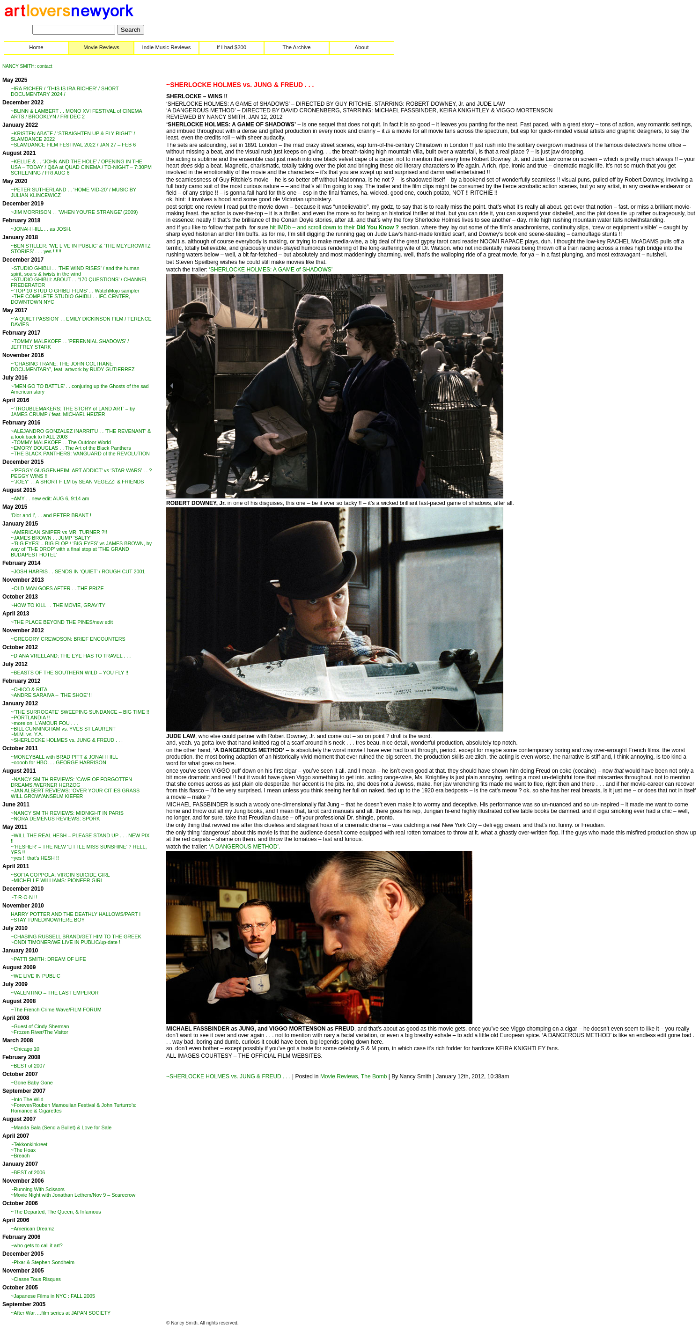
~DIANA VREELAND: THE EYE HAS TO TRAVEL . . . (71, 656)
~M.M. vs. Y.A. (27, 734)
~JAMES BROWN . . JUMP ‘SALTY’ (51, 538)
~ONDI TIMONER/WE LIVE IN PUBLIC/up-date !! (66, 942)
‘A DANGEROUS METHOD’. (244, 846)
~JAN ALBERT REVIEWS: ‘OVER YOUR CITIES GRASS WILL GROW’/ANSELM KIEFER (75, 793)
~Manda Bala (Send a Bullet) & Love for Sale (61, 1127)
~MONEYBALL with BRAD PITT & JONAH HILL (64, 757)
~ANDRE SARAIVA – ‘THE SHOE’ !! (51, 695)
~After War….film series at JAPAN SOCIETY (60, 1313)
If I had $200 (231, 47)
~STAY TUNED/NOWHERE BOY (48, 919)
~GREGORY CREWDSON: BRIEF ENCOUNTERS (68, 639)
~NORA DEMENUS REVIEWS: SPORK (55, 818)
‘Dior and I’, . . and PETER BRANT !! (52, 515)
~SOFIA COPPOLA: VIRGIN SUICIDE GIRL (60, 875)
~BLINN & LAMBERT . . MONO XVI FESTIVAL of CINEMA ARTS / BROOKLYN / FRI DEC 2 (76, 113)
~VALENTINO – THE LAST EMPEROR (55, 992)
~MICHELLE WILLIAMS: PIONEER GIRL (57, 880)
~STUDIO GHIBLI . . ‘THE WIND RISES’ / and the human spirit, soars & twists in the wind (75, 271)
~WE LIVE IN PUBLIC (35, 976)
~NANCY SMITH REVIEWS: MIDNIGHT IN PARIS (67, 813)
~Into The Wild (27, 1099)
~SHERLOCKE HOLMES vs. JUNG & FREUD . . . (67, 740)
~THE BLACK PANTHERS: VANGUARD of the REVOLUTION (80, 453)
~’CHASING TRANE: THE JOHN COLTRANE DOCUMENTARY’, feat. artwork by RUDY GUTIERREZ (73, 366)
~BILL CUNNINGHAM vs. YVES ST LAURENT (63, 729)
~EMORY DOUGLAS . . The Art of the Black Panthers (71, 448)
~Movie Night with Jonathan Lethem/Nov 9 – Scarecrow (73, 1195)
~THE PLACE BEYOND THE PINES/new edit (62, 622)
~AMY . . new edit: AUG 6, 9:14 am (50, 498)
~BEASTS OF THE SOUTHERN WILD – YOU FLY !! (69, 672)
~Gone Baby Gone (32, 1082)
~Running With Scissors (38, 1189)
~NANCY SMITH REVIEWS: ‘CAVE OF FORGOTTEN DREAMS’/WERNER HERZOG (71, 782)
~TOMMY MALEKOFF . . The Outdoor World (61, 442)
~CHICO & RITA (29, 689)
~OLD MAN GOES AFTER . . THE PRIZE (57, 588)
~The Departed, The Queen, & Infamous (56, 1212)
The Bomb (374, 1076)
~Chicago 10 (25, 1049)
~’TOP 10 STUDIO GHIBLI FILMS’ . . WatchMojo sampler (75, 290)
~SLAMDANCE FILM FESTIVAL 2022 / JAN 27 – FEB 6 (73, 144)
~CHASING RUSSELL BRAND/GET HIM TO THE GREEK (76, 936)
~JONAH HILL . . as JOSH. (41, 229)
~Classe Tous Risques (36, 1279)
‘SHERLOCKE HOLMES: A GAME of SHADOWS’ (270, 269)
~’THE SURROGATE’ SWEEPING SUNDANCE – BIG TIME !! (80, 712)
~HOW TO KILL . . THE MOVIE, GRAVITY (58, 605)
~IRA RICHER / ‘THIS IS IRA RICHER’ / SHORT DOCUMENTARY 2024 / (64, 91)
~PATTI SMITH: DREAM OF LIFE (48, 959)
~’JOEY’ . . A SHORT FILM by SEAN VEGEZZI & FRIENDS (77, 481)
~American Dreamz (32, 1228)
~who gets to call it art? (37, 1245)
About (362, 47)
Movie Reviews (101, 47)
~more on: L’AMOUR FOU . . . (44, 723)
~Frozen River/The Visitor (39, 1032)
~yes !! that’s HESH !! (35, 858)
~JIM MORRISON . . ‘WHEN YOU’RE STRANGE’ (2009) (74, 212)
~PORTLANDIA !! (30, 717)
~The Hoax (23, 1150)
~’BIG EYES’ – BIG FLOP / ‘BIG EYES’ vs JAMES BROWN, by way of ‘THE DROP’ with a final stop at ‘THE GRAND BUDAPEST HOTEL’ (81, 549)
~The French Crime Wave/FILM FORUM (56, 1009)
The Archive (296, 47)
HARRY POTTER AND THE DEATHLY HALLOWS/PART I (75, 914)
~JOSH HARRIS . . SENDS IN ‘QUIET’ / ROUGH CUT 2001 (78, 571)
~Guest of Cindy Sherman (40, 1026)
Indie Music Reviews (166, 47)
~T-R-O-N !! (24, 897)
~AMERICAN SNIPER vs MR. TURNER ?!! (59, 532)
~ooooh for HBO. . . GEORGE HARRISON (58, 762)
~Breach (20, 1155)
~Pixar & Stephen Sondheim (42, 1262)
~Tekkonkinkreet (29, 1144)
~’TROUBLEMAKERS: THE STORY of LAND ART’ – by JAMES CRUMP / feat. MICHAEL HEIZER (73, 411)
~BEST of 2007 (28, 1066)
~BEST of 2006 (28, 1172)
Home (36, 47)
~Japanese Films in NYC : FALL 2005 (53, 1296)
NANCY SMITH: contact (27, 66)
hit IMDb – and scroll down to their (334, 227)
